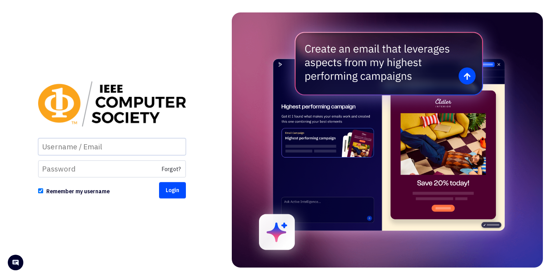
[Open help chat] (15, 263)
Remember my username (78, 191)
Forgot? (171, 169)
